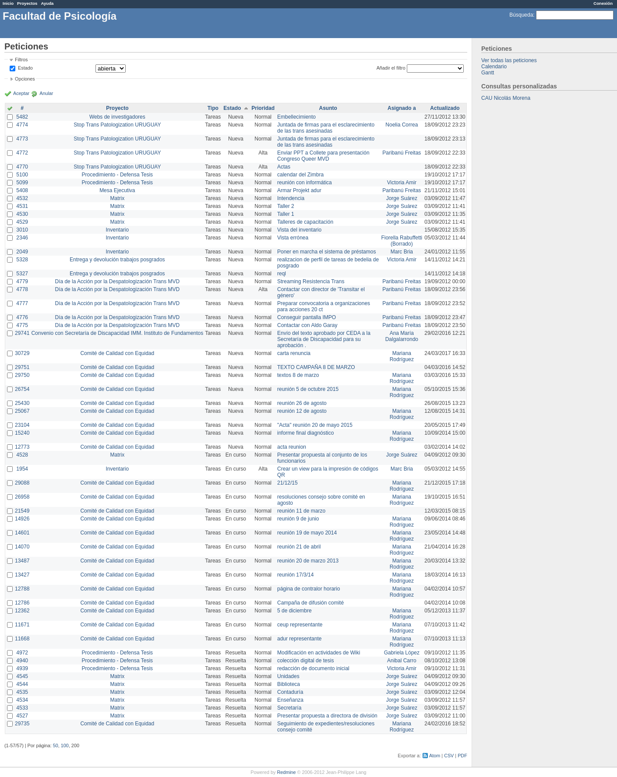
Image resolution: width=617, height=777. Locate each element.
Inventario (117, 230)
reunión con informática (304, 182)
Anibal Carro (401, 660)
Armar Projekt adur (299, 190)
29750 (22, 375)
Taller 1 (285, 214)
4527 (22, 716)
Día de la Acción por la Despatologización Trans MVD (117, 281)
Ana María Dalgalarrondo (401, 336)
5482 (22, 117)
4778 (22, 289)
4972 (22, 653)
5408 (22, 190)
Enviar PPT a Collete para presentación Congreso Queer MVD (323, 156)
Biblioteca (288, 684)
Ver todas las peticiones (509, 60)
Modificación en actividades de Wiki (318, 653)
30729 (22, 353)
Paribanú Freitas (401, 153)
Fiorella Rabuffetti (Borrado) (401, 241)
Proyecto (117, 108)
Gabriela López (402, 653)
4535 (22, 692)
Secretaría (289, 708)
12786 (22, 603)
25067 (22, 411)
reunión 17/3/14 (295, 575)
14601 (22, 533)
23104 (22, 425)
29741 (22, 333)
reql (281, 274)
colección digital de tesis (305, 660)
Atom (434, 755)
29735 (22, 724)
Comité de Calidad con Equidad (117, 353)
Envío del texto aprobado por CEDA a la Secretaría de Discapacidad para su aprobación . (323, 339)
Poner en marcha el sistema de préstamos (326, 252)
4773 (22, 139)
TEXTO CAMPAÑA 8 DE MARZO (316, 367)
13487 (22, 561)
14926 (22, 519)
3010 (22, 230)
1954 (22, 469)
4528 (22, 455)
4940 (22, 660)
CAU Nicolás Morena (505, 98)
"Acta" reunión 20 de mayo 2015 (315, 425)
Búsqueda (521, 15)
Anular (46, 93)
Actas (283, 167)
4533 (22, 708)
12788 (22, 589)
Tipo (213, 108)
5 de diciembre (294, 611)
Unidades (288, 676)
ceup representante (299, 625)
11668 (22, 639)
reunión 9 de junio (298, 519)
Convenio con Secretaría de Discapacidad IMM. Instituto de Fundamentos (117, 333)
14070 (22, 547)
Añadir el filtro (391, 67)
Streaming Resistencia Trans (310, 281)
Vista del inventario (299, 230)
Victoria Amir (401, 182)
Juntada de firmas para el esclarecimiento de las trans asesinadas (325, 128)
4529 (22, 222)
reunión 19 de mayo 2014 (307, 533)
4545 (22, 676)
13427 (22, 575)
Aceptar (21, 93)
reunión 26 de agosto (302, 403)
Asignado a (402, 108)
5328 (22, 260)
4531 (22, 206)
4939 (22, 668)
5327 (22, 274)
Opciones (25, 78)
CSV (449, 755)
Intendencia (290, 198)
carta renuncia (293, 353)
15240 (22, 433)
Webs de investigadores (117, 117)
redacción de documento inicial (313, 668)
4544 (22, 684)
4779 (22, 281)
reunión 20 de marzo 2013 (307, 561)
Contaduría (290, 692)
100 (65, 745)
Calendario (494, 66)
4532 (22, 198)
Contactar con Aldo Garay (307, 325)
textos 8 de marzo (298, 375)
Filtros (21, 59)
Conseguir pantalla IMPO (306, 317)
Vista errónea (292, 238)
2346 (22, 238)
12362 (22, 611)
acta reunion (291, 447)
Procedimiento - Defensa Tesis (117, 175)
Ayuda (47, 3)
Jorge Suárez (401, 198)
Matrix (117, 198)
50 (55, 745)
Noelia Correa (401, 125)
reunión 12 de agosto (302, 411)
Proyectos (27, 3)
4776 (22, 317)
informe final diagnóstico (305, 433)
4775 (22, 325)
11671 (22, 625)
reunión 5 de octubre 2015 (307, 389)
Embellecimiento (296, 117)
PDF (462, 755)
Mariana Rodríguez (402, 356)
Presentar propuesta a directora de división (327, 716)
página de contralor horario (308, 589)
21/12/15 (287, 483)
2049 (22, 252)
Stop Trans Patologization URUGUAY (117, 125)
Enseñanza (290, 700)
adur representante (299, 639)
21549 (22, 511)
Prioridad (263, 108)
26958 (22, 497)
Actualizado (444, 108)
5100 (22, 175)
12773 (22, 447)
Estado (25, 67)
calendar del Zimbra (300, 175)
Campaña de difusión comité (310, 603)
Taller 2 (285, 206)
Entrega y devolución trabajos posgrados (117, 260)
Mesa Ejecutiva (117, 190)
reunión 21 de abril (299, 547)
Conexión (603, 3)
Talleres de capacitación (305, 222)
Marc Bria (402, 252)
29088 (22, 483)
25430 (22, 403)
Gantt (487, 73)
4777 (22, 303)
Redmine (286, 772)
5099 (22, 182)
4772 (22, 153)
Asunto (328, 108)
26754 (22, 389)
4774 (22, 125)
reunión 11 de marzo (301, 511)
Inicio (8, 3)
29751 (22, 367)
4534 (22, 700)
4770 (22, 167)
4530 (22, 214)
